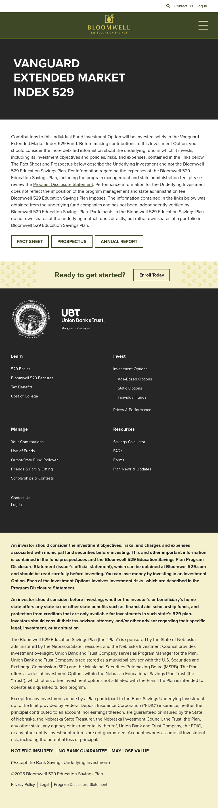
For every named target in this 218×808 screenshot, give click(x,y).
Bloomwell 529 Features (32, 378)
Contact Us (183, 6)
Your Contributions (27, 442)
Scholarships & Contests (32, 478)
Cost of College (24, 396)
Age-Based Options (135, 379)
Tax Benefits (22, 387)
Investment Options (130, 369)
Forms (118, 460)
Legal (44, 784)
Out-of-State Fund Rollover (34, 460)
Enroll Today (151, 275)
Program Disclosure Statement (63, 184)
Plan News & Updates (132, 469)
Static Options (130, 388)
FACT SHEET (30, 241)
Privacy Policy (23, 784)
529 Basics (20, 369)
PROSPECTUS (72, 241)
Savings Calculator (129, 442)
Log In (201, 6)
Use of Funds (23, 451)
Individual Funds (132, 397)
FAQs (118, 451)
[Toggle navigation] (203, 25)
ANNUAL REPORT (119, 241)
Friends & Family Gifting (32, 469)
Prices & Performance (132, 410)
